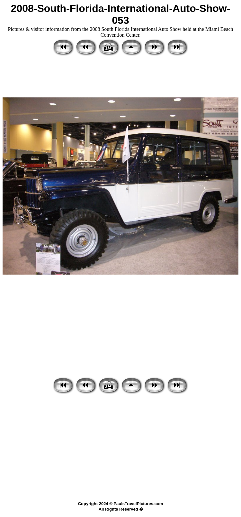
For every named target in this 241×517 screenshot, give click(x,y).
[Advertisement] (120, 77)
